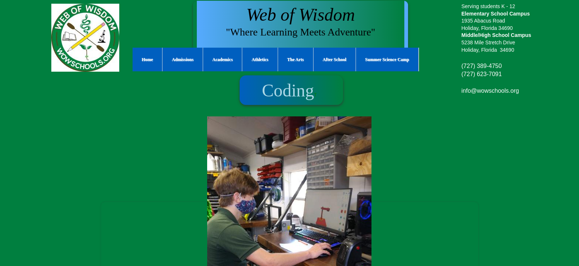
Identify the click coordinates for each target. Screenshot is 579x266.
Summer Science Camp (387, 59)
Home (147, 59)
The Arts (295, 59)
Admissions (182, 59)
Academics (222, 59)
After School (334, 59)
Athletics (259, 59)
